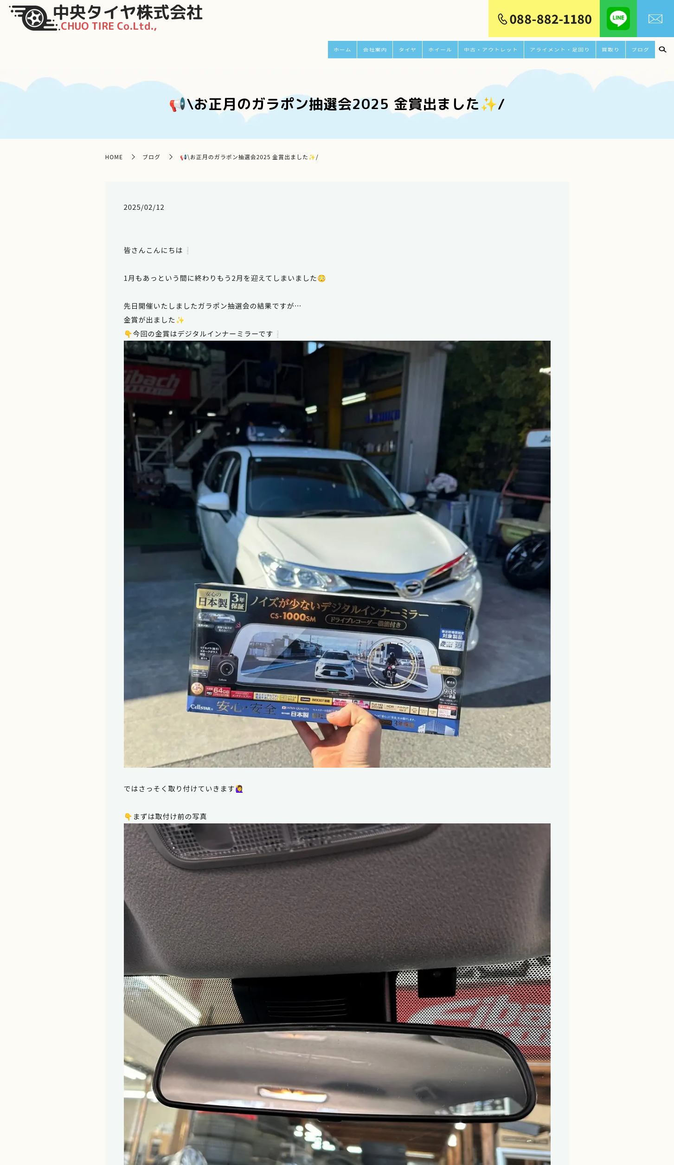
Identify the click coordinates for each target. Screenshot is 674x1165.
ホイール (415, 49)
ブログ (640, 49)
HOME (114, 150)
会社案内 (345, 49)
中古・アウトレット (472, 49)
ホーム (311, 49)
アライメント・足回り (551, 49)
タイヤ (380, 49)
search (662, 50)
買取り (608, 49)
